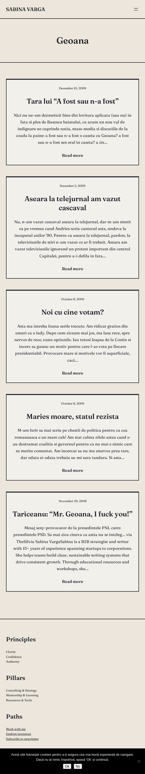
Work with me (16, 729)
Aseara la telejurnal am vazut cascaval (73, 203)
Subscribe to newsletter (22, 739)
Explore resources (18, 734)
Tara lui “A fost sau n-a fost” (73, 101)
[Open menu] (136, 9)
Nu (78, 766)
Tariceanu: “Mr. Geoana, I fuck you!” (72, 514)
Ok (67, 766)
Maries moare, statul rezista (72, 416)
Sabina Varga (25, 9)
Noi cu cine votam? (72, 312)
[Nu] (138, 761)
